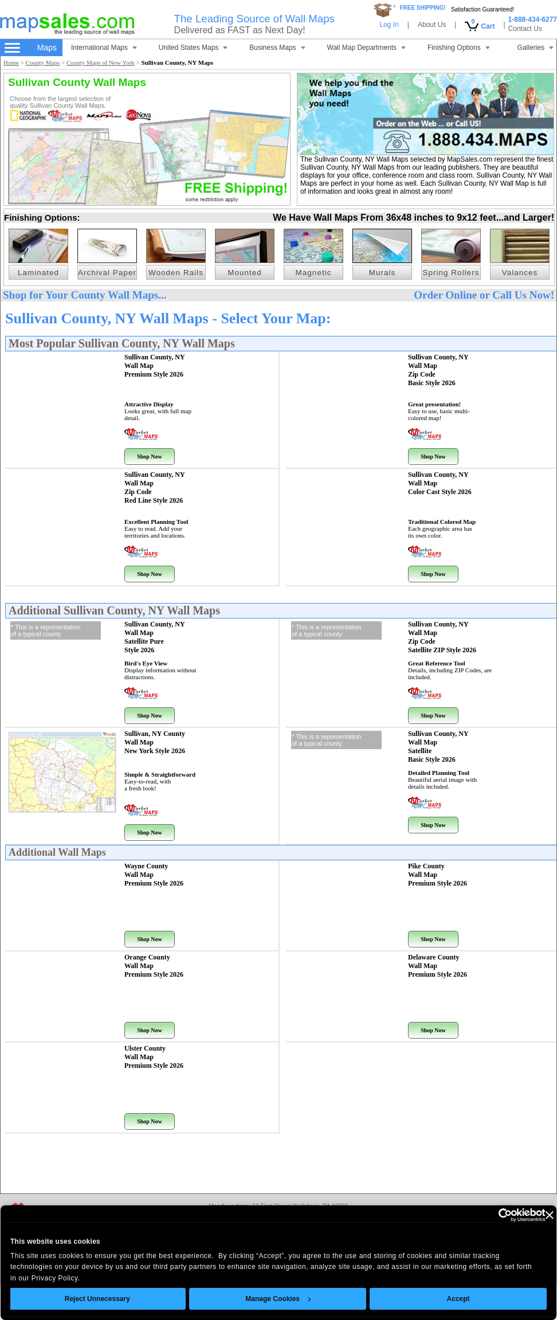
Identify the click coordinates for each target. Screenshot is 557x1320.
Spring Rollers (451, 272)
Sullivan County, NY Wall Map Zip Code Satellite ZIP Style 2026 (442, 637)
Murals (382, 272)
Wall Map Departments (366, 48)
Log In (388, 25)
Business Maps (277, 48)
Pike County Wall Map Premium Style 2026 (437, 874)
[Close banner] (528, 1215)
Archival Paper (107, 272)
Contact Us (525, 29)
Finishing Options (458, 48)
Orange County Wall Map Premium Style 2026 (153, 965)
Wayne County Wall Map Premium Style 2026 (153, 874)
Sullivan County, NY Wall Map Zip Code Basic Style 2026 (438, 370)
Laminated (38, 272)
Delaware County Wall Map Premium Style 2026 (437, 965)
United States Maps (193, 48)
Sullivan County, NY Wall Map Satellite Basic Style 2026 (438, 746)
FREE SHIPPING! (422, 8)
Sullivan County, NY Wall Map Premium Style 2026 (154, 365)
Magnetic (314, 272)
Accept (437, 1299)
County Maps (43, 62)
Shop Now (149, 456)
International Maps (104, 48)
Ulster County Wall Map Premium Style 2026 (153, 1057)
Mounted (244, 272)
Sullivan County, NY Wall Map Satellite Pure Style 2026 (154, 637)
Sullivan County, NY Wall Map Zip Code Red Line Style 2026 (154, 487)
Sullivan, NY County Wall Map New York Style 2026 (154, 742)
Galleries (535, 48)
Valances (520, 272)
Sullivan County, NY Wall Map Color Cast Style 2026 (440, 483)
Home (11, 62)
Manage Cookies (257, 1299)
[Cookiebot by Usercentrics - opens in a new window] (474, 1215)
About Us (432, 25)
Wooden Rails (175, 272)
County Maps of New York (100, 62)
